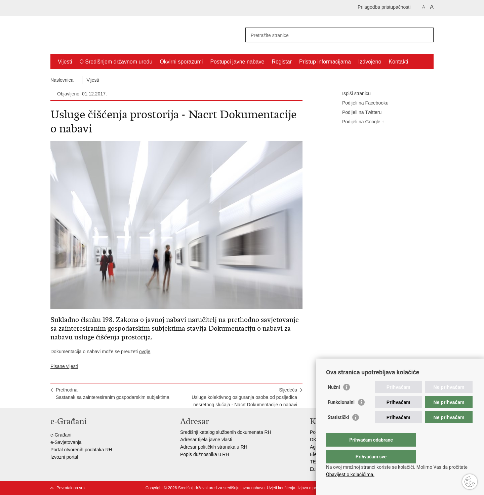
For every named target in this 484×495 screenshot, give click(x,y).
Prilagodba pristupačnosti (384, 7)
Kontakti (398, 62)
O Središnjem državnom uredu (115, 62)
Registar (282, 62)
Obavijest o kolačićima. (350, 474)
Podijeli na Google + (359, 122)
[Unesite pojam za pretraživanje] (332, 35)
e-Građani (60, 435)
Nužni (334, 400)
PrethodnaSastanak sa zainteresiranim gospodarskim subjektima (112, 393)
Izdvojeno (369, 62)
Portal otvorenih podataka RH (81, 449)
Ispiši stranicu (352, 94)
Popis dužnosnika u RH (204, 454)
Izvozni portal (64, 457)
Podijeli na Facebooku (361, 103)
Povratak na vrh (70, 488)
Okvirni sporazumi (181, 62)
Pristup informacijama (325, 62)
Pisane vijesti (64, 366)
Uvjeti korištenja (281, 488)
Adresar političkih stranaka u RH (213, 447)
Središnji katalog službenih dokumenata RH (225, 432)
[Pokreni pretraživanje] (426, 35)
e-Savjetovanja (66, 442)
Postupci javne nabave (237, 62)
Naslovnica (61, 80)
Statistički (338, 431)
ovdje (144, 351)
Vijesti (65, 62)
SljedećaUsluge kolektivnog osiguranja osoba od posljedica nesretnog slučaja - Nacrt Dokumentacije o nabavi (244, 397)
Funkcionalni (341, 415)
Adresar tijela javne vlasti (206, 439)
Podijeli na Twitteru (357, 113)
